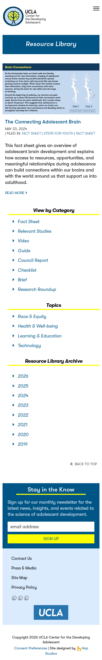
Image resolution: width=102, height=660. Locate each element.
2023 (20, 405)
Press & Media (23, 568)
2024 (20, 395)
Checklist (24, 270)
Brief (20, 279)
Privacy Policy (24, 587)
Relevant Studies (32, 231)
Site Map (19, 578)
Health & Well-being (35, 326)
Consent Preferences (30, 648)
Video (21, 240)
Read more (16, 193)
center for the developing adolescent (24, 16)
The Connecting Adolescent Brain (43, 122)
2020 (20, 434)
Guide (21, 250)
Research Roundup (34, 289)
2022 (20, 415)
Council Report (30, 260)
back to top (83, 464)
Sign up (51, 539)
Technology (27, 345)
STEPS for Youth (58, 133)
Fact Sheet (31, 133)
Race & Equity (29, 316)
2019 (20, 444)
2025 (20, 386)
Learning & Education (37, 335)
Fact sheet (85, 133)
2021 (20, 424)
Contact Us (21, 558)
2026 (20, 376)
